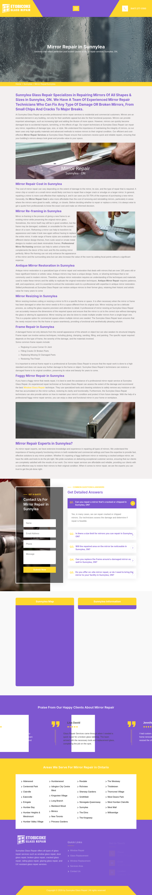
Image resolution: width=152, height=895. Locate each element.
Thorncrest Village (116, 792)
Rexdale (83, 781)
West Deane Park (116, 797)
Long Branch (57, 801)
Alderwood (28, 781)
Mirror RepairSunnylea (45, 84)
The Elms (83, 812)
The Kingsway (85, 818)
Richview (83, 786)
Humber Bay (29, 807)
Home (18, 84)
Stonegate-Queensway (90, 802)
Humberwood (57, 781)
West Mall (112, 807)
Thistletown (113, 786)
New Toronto (57, 816)
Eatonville (27, 797)
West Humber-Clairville (118, 802)
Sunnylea (28, 84)
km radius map (45, 643)
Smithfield (83, 797)
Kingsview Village (59, 796)
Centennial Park (30, 786)
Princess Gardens (59, 822)
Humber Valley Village (33, 822)
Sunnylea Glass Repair (76, 890)
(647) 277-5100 (138, 8)
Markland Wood (58, 806)
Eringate (27, 802)
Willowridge (113, 812)
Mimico (54, 811)
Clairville (27, 792)
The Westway (114, 781)
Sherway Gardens (87, 792)
